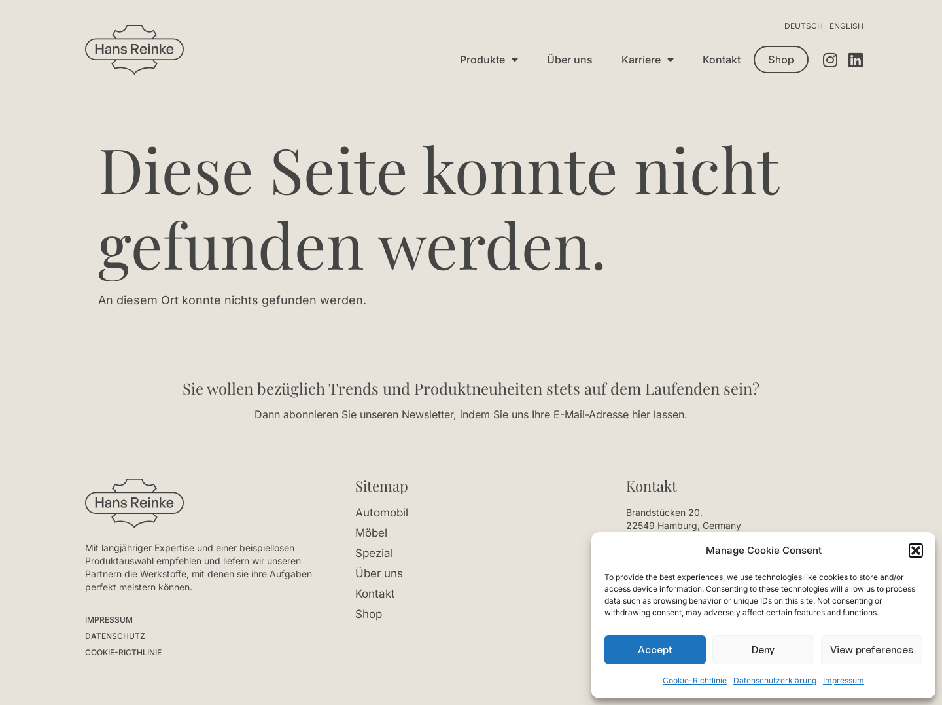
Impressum (843, 680)
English (846, 26)
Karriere (647, 59)
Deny (763, 649)
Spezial (374, 553)
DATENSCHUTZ (115, 636)
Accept (655, 649)
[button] (915, 550)
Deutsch (803, 26)
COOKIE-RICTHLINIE (123, 652)
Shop (368, 614)
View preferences (871, 649)
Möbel (371, 532)
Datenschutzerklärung (774, 680)
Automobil (381, 512)
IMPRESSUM (109, 619)
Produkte (489, 59)
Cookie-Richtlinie (695, 680)
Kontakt (722, 59)
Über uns (570, 59)
